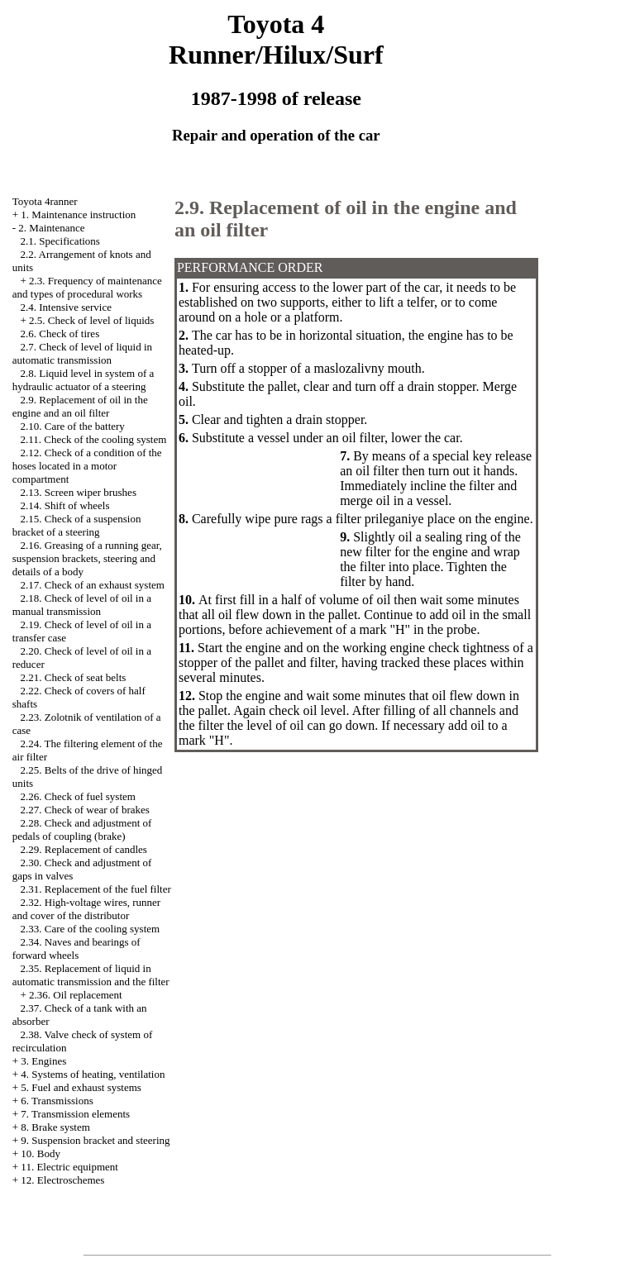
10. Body (40, 1153)
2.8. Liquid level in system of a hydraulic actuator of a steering (83, 380)
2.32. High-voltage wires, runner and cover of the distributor (86, 909)
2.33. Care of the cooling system (90, 928)
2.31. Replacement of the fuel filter (96, 889)
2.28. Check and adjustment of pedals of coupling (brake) (82, 829)
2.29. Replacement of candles (84, 849)
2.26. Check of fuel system (78, 796)
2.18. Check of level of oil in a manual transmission (81, 604)
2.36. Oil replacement (75, 995)
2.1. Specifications (60, 241)
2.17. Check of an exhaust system (93, 585)
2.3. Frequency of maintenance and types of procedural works (87, 287)
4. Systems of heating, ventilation (93, 1074)
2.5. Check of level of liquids (91, 320)
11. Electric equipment (69, 1166)
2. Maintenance (51, 228)
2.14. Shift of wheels (65, 505)
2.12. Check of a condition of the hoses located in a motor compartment (87, 465)
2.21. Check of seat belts (74, 677)
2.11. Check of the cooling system (94, 439)
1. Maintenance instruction (78, 214)
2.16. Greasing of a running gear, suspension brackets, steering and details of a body (87, 558)
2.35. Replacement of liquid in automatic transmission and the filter (90, 975)
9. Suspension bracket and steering (95, 1140)
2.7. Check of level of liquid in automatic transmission (82, 353)
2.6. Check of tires (60, 333)
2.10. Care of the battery (73, 426)
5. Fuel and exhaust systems (81, 1087)
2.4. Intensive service (66, 307)
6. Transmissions (57, 1100)
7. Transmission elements (75, 1114)
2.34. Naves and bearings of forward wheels (76, 948)
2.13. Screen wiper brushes (78, 492)
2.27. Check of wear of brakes (85, 809)
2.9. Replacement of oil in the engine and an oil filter (80, 406)
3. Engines (43, 1061)
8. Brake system (55, 1127)
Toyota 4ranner (45, 201)
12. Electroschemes (62, 1180)
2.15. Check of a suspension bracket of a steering (76, 525)
